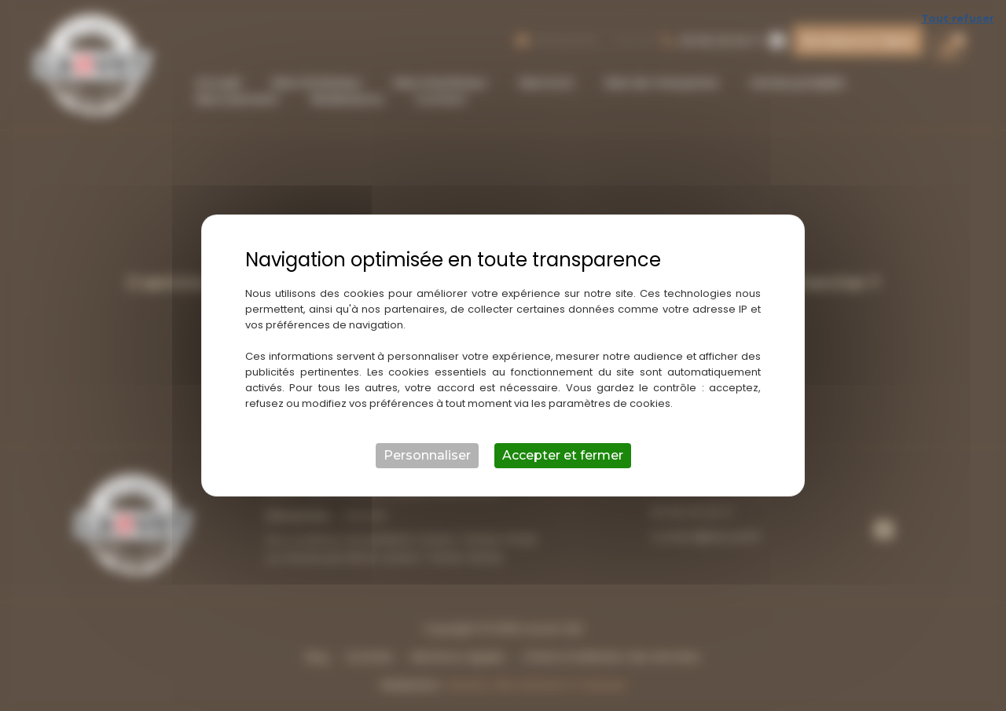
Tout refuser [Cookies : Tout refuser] (957, 18)
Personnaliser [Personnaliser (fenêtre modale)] (427, 455)
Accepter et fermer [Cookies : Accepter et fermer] (562, 455)
